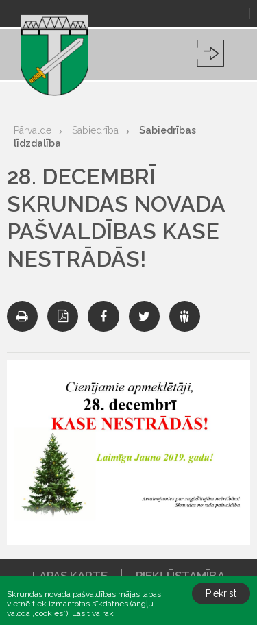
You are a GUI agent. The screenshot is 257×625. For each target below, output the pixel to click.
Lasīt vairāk (93, 613)
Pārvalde (32, 130)
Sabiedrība (95, 130)
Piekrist (221, 593)
